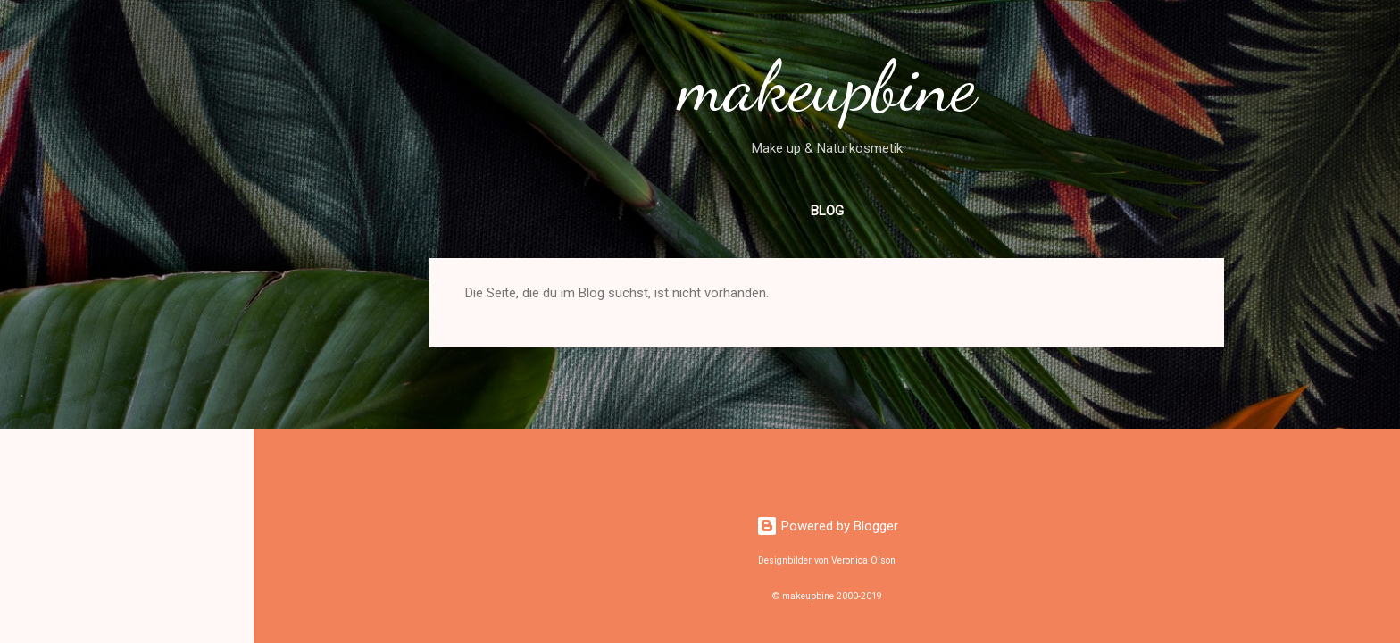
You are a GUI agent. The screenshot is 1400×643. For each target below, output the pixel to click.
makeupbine (827, 86)
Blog (827, 211)
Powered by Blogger (827, 526)
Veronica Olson (863, 560)
